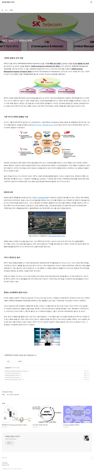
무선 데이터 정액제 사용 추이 (12, 373)
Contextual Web (42, 197)
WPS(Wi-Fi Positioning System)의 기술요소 (16, 371)
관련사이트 (4, 457)
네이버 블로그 (5, 463)
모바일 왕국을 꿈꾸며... (11, 439)
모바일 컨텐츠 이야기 (8, 2)
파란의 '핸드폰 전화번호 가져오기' (13, 379)
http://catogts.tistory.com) (56, 236)
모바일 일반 (7, 367)
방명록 (11, 10)
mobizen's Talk (5, 465)
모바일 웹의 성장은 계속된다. (12, 377)
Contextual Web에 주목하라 (12, 375)
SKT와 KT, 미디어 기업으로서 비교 (41, 125)
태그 (6, 10)
